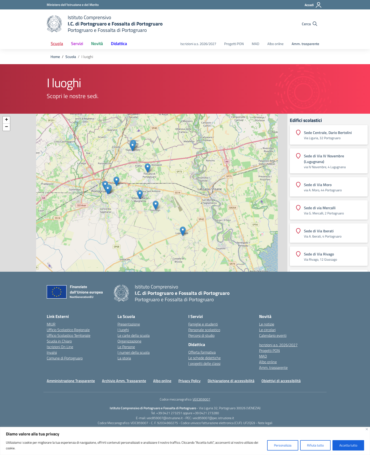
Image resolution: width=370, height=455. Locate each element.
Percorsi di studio (201, 335)
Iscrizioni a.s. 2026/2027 (198, 43)
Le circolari (267, 330)
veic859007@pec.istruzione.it (213, 417)
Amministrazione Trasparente (71, 381)
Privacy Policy (189, 381)
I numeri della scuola (134, 352)
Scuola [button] (57, 43)
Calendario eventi (272, 335)
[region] (185, 441)
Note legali (265, 422)
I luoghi (123, 330)
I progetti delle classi (204, 363)
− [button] (6, 127)
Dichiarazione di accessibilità (231, 381)
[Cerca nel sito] (309, 24)
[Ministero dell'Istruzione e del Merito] (73, 4)
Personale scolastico (204, 330)
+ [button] (6, 120)
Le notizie (266, 324)
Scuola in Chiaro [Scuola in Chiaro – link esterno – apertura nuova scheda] (59, 341)
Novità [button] (97, 43)
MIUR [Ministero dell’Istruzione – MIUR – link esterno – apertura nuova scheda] (51, 324)
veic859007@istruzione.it (165, 417)
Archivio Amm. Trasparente (124, 381)
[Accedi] (313, 5)
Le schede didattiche (204, 358)
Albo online (275, 43)
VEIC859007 (201, 399)
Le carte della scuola (134, 335)
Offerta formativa (202, 352)
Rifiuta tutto (315, 445)
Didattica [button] (119, 43)
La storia (124, 358)
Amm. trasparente (305, 43)
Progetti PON (234, 43)
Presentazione (129, 324)
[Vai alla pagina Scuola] (70, 56)
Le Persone (126, 347)
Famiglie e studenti (203, 324)
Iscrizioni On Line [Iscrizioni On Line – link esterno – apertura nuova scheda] (60, 347)
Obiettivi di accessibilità (281, 381)
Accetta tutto (348, 445)
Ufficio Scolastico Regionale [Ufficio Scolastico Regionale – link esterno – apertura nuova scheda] (68, 330)
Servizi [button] (77, 43)
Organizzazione (129, 341)
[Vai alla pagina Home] (55, 56)
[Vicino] (367, 429)
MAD (255, 43)
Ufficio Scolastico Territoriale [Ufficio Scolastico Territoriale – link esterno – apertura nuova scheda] (68, 335)
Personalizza (282, 445)
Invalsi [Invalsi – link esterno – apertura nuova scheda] (52, 352)
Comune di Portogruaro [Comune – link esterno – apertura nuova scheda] (65, 358)
